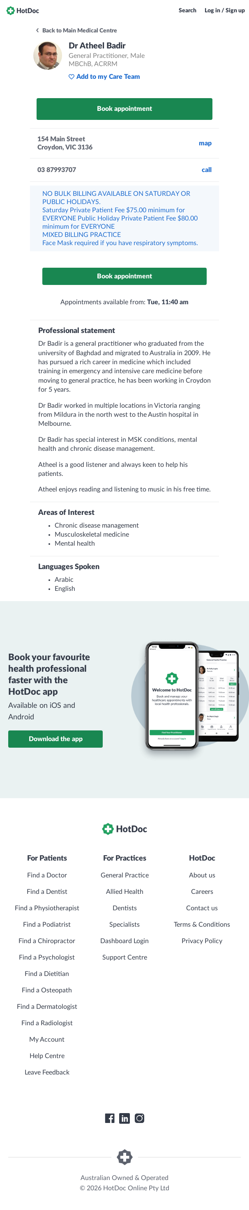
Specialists (124, 924)
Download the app (56, 739)
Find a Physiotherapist (47, 908)
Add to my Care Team (104, 76)
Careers (202, 892)
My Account (47, 1039)
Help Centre (47, 1056)
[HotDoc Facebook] (109, 1118)
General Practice (125, 875)
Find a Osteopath (47, 990)
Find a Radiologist (47, 1023)
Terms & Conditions (202, 924)
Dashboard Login (124, 941)
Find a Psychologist (47, 957)
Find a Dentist (47, 892)
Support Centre (124, 957)
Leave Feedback (47, 1072)
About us (202, 875)
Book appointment (124, 109)
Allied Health (124, 892)
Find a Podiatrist (47, 924)
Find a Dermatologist (47, 1006)
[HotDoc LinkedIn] (124, 1118)
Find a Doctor (47, 875)
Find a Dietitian (47, 974)
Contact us (202, 908)
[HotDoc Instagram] (139, 1118)
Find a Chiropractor (46, 941)
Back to (76, 31)
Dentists (125, 908)
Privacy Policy (202, 941)
